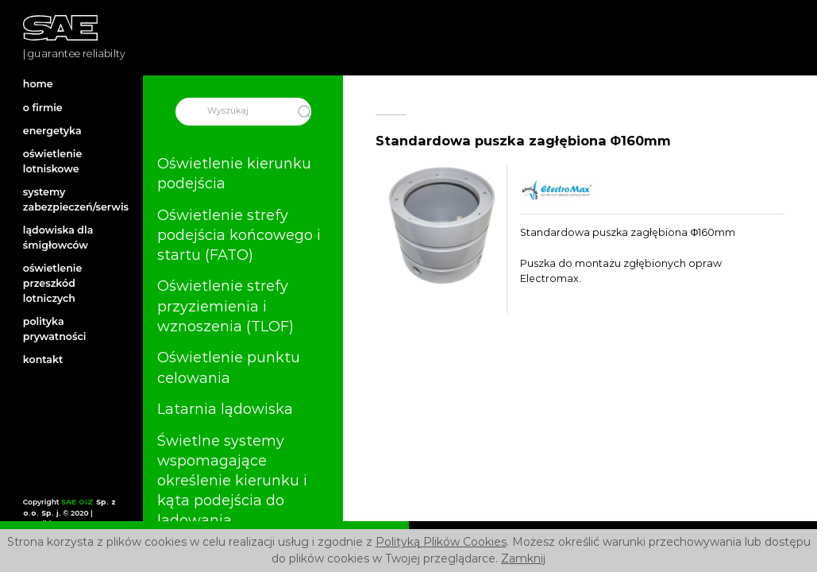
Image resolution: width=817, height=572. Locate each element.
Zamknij (523, 558)
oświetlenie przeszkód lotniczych (52, 283)
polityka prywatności (55, 328)
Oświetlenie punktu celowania (228, 367)
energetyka (52, 131)
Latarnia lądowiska (225, 409)
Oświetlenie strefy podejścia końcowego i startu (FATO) (239, 235)
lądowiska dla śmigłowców (58, 237)
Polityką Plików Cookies (441, 542)
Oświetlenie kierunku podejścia (234, 173)
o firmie (43, 108)
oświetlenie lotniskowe (52, 161)
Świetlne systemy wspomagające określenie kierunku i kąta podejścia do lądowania (232, 481)
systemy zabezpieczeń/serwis (71, 199)
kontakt (43, 359)
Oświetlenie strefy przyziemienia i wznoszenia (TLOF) (225, 306)
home (38, 84)
